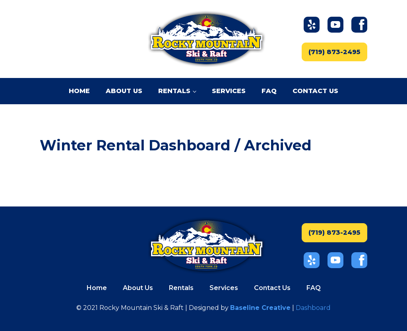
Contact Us (315, 91)
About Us (124, 91)
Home (79, 91)
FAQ (269, 91)
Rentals (174, 91)
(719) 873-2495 (334, 52)
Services (229, 91)
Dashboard (313, 308)
